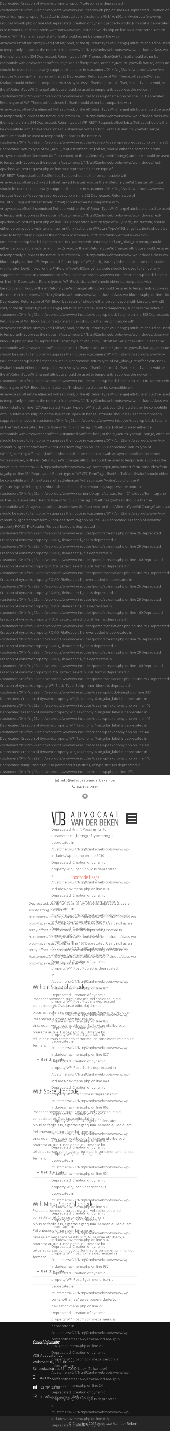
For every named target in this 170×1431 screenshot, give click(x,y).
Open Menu (131, 818)
